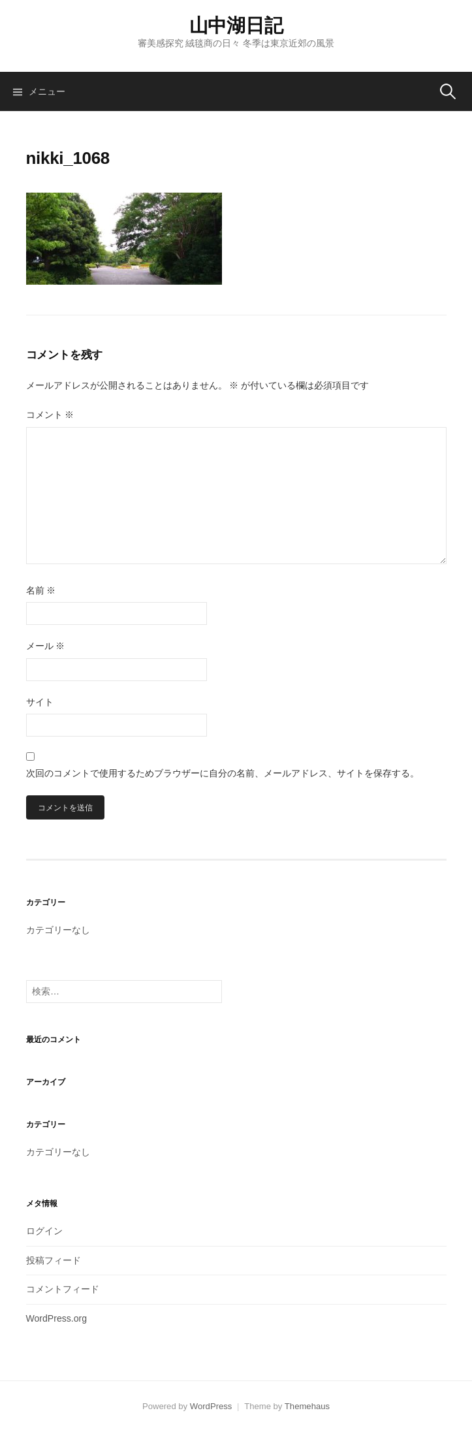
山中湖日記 (236, 25)
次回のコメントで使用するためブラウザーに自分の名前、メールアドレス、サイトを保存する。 (222, 773)
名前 (41, 590)
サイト (40, 702)
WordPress (211, 1406)
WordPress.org (56, 1318)
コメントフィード (62, 1289)
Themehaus (307, 1406)
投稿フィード (53, 1260)
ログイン (44, 1231)
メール (45, 646)
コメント (50, 414)
